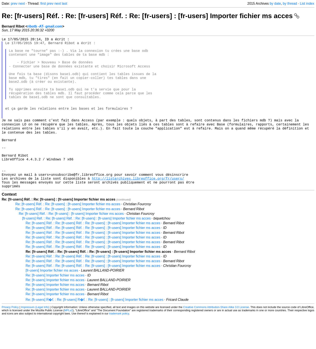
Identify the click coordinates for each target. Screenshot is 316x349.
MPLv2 (68, 342)
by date (275, 3)
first (43, 3)
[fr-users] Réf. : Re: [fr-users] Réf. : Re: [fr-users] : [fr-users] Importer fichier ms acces (86, 250)
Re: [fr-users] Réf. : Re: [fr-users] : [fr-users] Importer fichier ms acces (67, 236)
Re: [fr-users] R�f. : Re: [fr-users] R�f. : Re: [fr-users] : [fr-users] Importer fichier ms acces (94, 332)
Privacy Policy (10, 339)
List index (307, 3)
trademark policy (119, 345)
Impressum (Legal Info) (35, 339)
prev (14, 3)
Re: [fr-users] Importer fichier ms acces (55, 307)
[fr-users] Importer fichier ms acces (52, 302)
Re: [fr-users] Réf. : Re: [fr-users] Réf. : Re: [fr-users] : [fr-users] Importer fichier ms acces (150, 16)
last (64, 3)
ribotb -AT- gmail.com (44, 26)
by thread (290, 3)
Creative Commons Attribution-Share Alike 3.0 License (216, 339)
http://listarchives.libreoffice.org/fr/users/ (138, 208)
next (21, 3)
